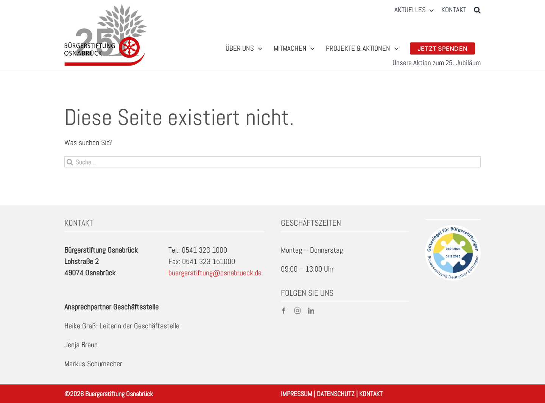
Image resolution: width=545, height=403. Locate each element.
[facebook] (284, 311)
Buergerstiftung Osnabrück (119, 393)
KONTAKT (371, 393)
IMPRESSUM (296, 393)
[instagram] (297, 311)
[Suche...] (272, 161)
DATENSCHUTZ (336, 393)
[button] (477, 10)
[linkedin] (311, 311)
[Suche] (69, 161)
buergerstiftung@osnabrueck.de (215, 273)
